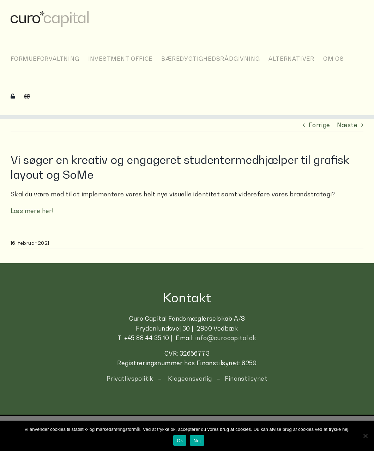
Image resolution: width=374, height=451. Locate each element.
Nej (196, 440)
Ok (180, 440)
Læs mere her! (32, 210)
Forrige (319, 125)
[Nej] (365, 435)
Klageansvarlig (190, 378)
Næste (347, 125)
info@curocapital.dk (226, 338)
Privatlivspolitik (130, 378)
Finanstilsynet (246, 378)
